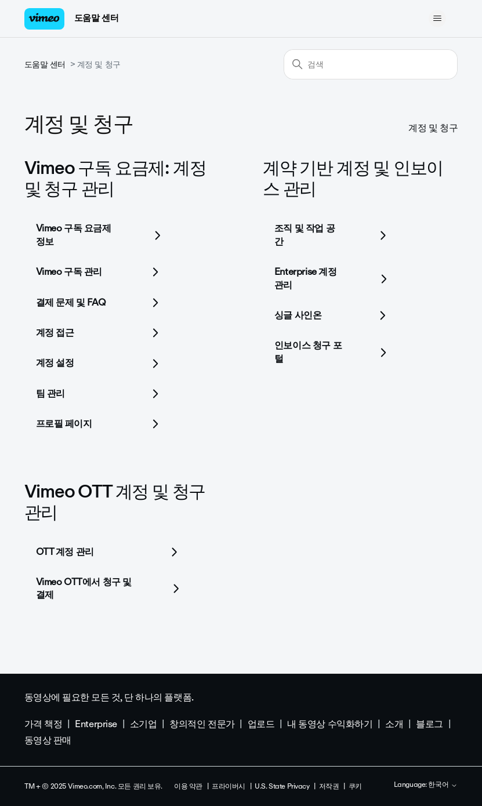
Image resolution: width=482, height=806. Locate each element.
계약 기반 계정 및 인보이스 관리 (353, 178)
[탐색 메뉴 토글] (437, 18)
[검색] (370, 64)
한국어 (443, 785)
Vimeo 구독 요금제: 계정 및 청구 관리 (115, 178)
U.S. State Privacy (282, 786)
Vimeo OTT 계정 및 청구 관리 (115, 502)
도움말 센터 (96, 18)
